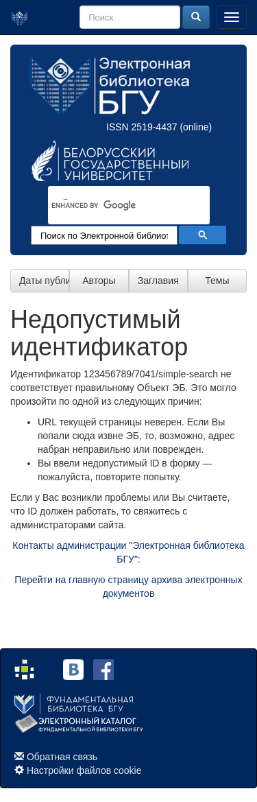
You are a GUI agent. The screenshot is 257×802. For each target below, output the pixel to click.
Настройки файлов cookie (84, 770)
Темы (217, 280)
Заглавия (158, 280)
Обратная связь (62, 756)
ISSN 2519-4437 (142, 126)
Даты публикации (44, 280)
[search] (111, 206)
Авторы (98, 280)
